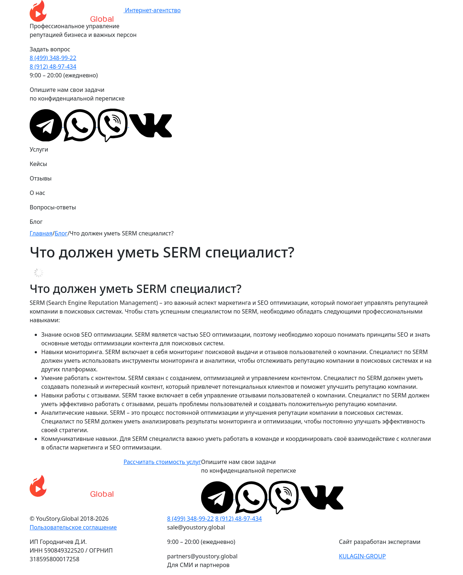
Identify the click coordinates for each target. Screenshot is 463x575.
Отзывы (41, 178)
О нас (37, 193)
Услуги (39, 149)
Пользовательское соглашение (73, 527)
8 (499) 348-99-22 (53, 58)
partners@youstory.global (202, 556)
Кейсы (38, 164)
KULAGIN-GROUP (362, 556)
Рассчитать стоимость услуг (162, 462)
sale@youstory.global (196, 527)
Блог (36, 222)
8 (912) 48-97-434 (53, 67)
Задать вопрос (50, 49)
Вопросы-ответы (53, 207)
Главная (41, 233)
